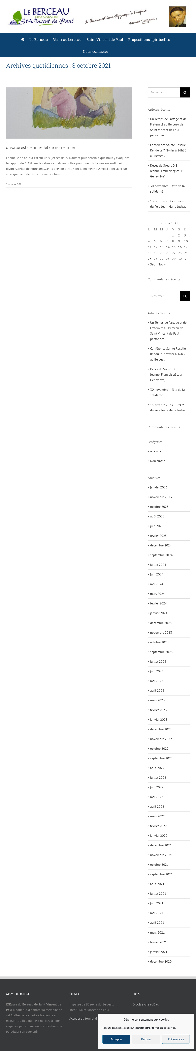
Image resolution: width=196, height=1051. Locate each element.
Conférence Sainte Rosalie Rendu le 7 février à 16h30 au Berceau (168, 150)
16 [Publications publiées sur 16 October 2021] (180, 247)
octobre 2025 (159, 507)
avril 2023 (157, 690)
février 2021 (158, 942)
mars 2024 (157, 594)
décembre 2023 (161, 623)
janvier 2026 (158, 487)
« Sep (151, 264)
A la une (155, 451)
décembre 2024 (161, 545)
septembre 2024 (161, 555)
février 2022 (158, 826)
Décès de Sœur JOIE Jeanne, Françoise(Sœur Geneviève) (166, 170)
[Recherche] (185, 92)
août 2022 (157, 768)
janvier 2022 (158, 835)
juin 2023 (156, 671)
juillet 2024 (158, 565)
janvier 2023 (158, 719)
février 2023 (158, 710)
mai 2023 (156, 681)
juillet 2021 (158, 893)
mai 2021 (156, 913)
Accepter (116, 1039)
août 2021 (157, 884)
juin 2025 (156, 526)
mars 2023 (157, 700)
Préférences (176, 1039)
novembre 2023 (161, 632)
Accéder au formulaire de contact (92, 1018)
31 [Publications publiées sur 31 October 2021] (186, 259)
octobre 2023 (159, 642)
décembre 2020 (161, 961)
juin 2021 (156, 903)
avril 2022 (157, 806)
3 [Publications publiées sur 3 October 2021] (185, 235)
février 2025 (158, 536)
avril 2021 (157, 922)
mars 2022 (157, 816)
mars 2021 (157, 932)
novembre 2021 (161, 855)
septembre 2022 (161, 758)
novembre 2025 (161, 497)
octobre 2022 (159, 748)
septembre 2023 (161, 652)
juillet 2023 (158, 661)
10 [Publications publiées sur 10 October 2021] (186, 241)
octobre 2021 (159, 864)
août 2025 (157, 516)
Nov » (162, 264)
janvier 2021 (158, 952)
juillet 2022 (158, 777)
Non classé (157, 461)
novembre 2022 (161, 739)
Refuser (146, 1039)
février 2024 (158, 603)
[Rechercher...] (164, 92)
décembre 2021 (161, 845)
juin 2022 (156, 787)
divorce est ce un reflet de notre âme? (40, 147)
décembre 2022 (161, 729)
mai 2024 (156, 584)
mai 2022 (156, 797)
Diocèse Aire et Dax (146, 1004)
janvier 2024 (158, 613)
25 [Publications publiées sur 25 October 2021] (150, 259)
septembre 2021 (161, 874)
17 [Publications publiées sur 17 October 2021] (186, 247)
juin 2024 (156, 574)
